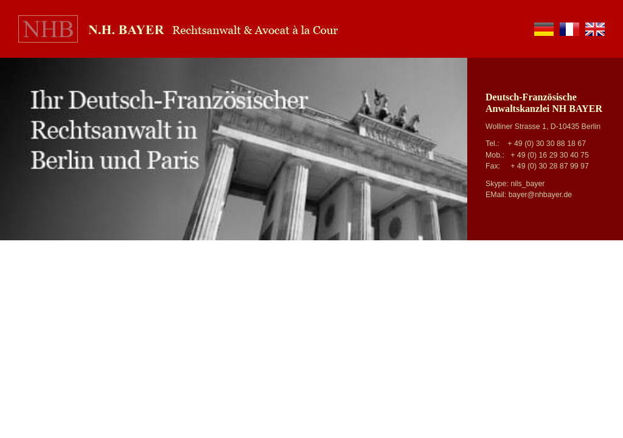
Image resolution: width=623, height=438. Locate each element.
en (595, 29)
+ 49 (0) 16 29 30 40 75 (549, 155)
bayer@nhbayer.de (541, 194)
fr (569, 29)
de (544, 29)
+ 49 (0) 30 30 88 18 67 (546, 143)
